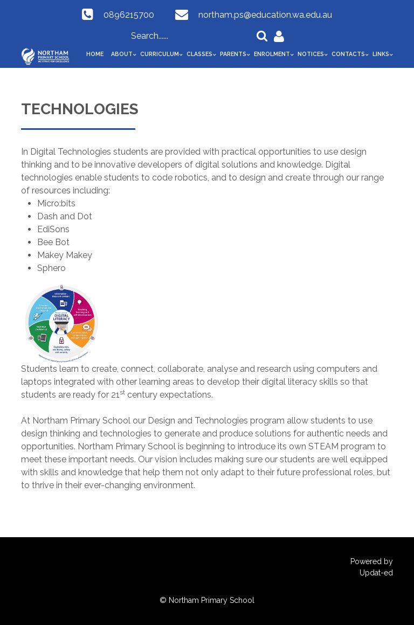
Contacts (348, 54)
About (122, 54)
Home (95, 54)
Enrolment (272, 54)
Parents (233, 54)
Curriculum (159, 54)
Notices (311, 54)
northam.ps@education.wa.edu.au (265, 15)
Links (380, 54)
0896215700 (129, 15)
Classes (199, 54)
